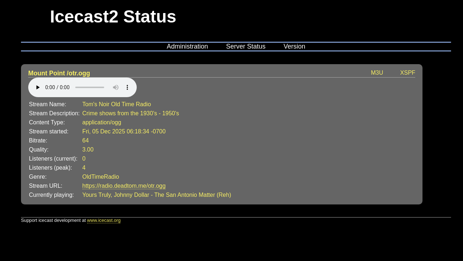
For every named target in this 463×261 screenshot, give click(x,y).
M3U (377, 73)
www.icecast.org (103, 220)
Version (294, 46)
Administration (187, 46)
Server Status (246, 46)
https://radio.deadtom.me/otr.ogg (124, 186)
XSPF (407, 73)
